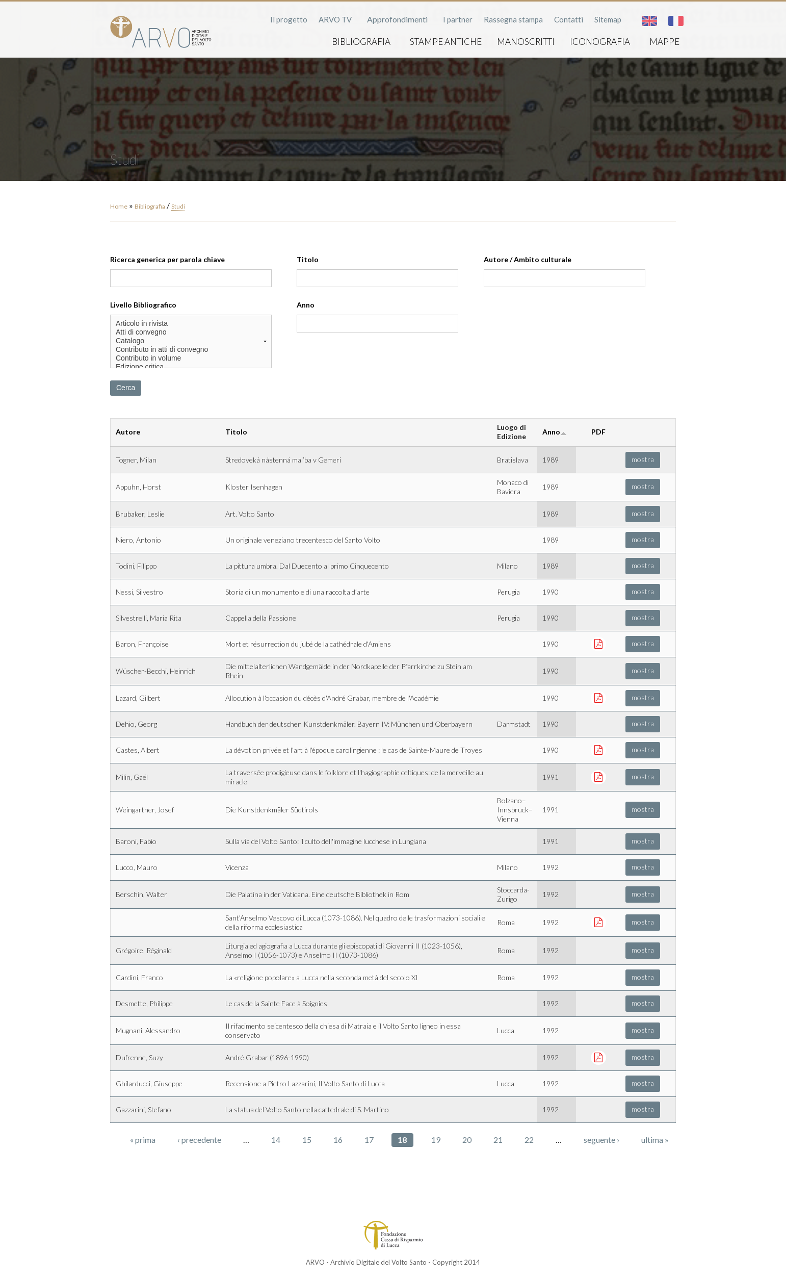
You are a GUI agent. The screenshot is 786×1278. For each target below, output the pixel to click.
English (649, 21)
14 (275, 1139)
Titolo (308, 259)
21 (498, 1139)
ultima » (655, 1139)
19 (435, 1139)
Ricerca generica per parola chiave (167, 259)
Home (118, 206)
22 (529, 1139)
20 (466, 1139)
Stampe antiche (446, 41)
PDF (598, 431)
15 (306, 1139)
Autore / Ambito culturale (527, 259)
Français (676, 21)
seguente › (601, 1139)
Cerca (125, 388)
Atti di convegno (191, 332)
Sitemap (607, 19)
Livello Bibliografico (143, 304)
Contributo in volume (191, 358)
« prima (142, 1139)
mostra (643, 459)
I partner (458, 19)
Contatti (568, 19)
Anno (306, 304)
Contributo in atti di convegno (191, 349)
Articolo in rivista (191, 323)
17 (369, 1139)
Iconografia (600, 41)
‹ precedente (199, 1139)
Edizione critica (191, 367)
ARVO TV (335, 19)
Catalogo (191, 341)
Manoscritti (526, 41)
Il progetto (288, 19)
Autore (128, 431)
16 (338, 1139)
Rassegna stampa (513, 19)
